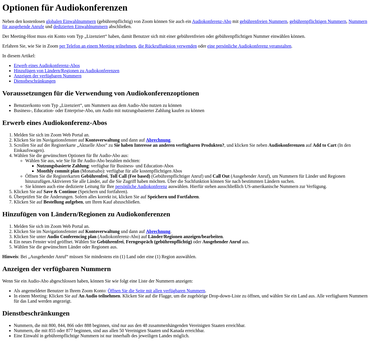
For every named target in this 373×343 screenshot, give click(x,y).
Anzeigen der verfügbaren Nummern (47, 75)
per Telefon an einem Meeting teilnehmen (97, 46)
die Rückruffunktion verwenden (167, 46)
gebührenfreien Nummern (263, 21)
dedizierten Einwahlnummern (80, 26)
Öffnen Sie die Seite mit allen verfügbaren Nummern (156, 290)
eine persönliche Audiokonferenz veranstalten (249, 46)
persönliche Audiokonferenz (141, 186)
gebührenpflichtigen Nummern (318, 21)
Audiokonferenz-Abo (211, 21)
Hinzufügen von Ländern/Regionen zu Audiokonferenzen (66, 70)
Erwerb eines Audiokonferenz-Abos (47, 65)
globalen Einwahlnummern (71, 21)
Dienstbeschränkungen (35, 81)
